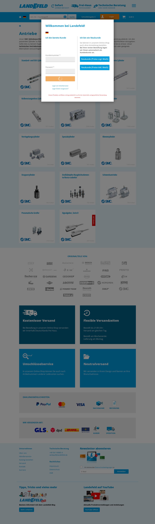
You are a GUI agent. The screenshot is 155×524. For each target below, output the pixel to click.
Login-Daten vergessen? (60, 89)
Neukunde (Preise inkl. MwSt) (94, 67)
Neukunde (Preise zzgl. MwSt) (94, 59)
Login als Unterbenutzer (60, 86)
